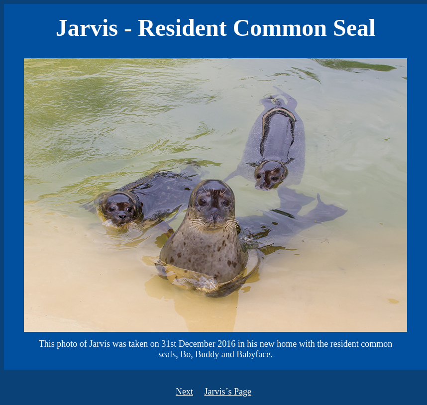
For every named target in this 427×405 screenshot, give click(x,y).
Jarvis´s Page (228, 392)
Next (184, 392)
